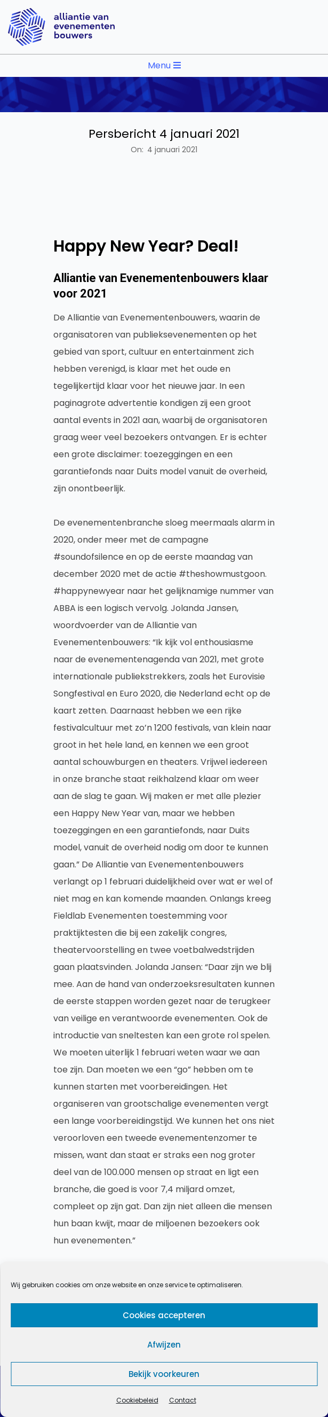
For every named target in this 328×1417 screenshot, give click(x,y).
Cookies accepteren (164, 1315)
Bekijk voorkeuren (164, 1374)
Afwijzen (164, 1344)
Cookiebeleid (137, 1400)
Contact (182, 1400)
